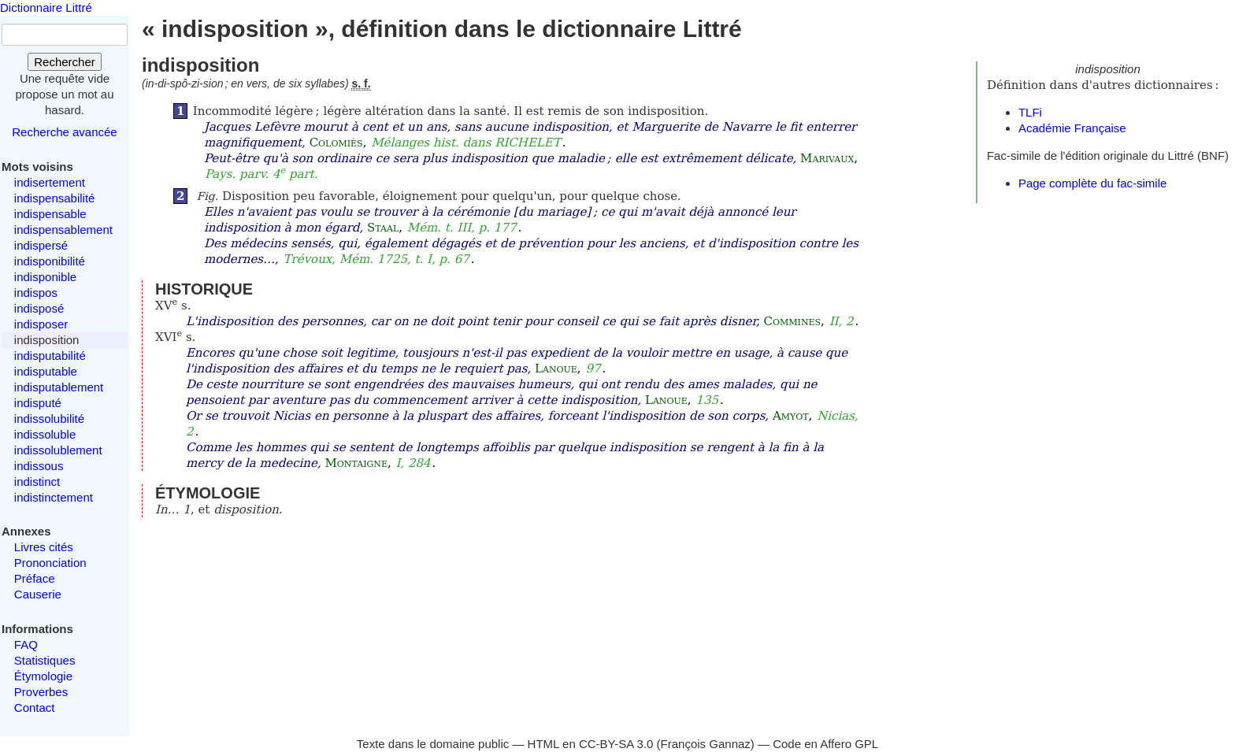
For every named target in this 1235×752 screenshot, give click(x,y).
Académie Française (1072, 128)
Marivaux (827, 158)
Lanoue (556, 368)
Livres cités (43, 547)
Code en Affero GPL (825, 743)
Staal (383, 227)
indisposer (41, 324)
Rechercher (64, 62)
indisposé (39, 308)
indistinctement (53, 497)
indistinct (37, 481)
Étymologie (43, 676)
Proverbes (41, 691)
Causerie (37, 594)
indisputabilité (50, 355)
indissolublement (58, 450)
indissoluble (45, 434)
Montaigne (356, 463)
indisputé (37, 402)
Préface (34, 578)
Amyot (791, 416)
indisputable (45, 371)
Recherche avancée (64, 132)
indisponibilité (49, 261)
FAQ (26, 644)
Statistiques (45, 660)
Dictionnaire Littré (46, 7)
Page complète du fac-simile (1092, 183)
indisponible (45, 276)
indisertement (49, 182)
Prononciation (50, 562)
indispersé (41, 245)
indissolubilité (49, 418)
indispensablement (63, 229)
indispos (35, 292)
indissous (39, 465)
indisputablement (58, 387)
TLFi (1030, 112)
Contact (34, 707)
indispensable (50, 213)
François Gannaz (706, 743)
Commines (792, 321)
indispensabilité (54, 198)
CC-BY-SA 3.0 (616, 743)
